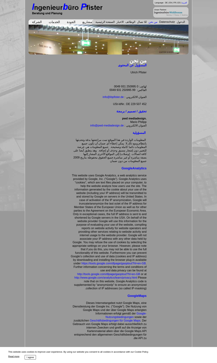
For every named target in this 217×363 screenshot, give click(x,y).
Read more (13, 356)
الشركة (37, 22)
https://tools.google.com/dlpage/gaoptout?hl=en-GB (113, 263)
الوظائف (130, 21)
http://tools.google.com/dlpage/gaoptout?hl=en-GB (108, 274)
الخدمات (54, 22)
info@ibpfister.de (113, 96)
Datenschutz (167, 21)
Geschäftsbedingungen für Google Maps (115, 320)
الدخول (181, 21)
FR (174, 3)
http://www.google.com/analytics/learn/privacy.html (105, 277)
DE (166, 3)
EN (170, 3)
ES (179, 3)
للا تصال (142, 21)
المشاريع (88, 22)
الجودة (71, 22)
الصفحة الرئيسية (105, 21)
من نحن (152, 21)
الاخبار (120, 21)
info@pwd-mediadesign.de (107, 125)
